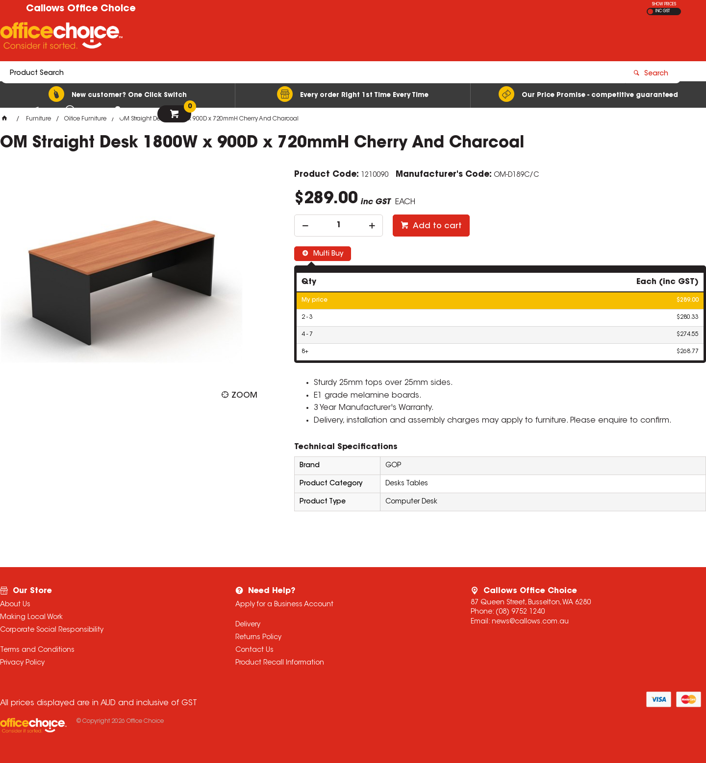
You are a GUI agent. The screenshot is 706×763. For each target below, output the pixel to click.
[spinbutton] (338, 225)
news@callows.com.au (530, 622)
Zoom (244, 396)
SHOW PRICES (664, 4)
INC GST (663, 11)
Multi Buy (327, 254)
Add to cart (436, 226)
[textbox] (295, 38)
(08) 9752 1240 (520, 612)
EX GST (650, 11)
